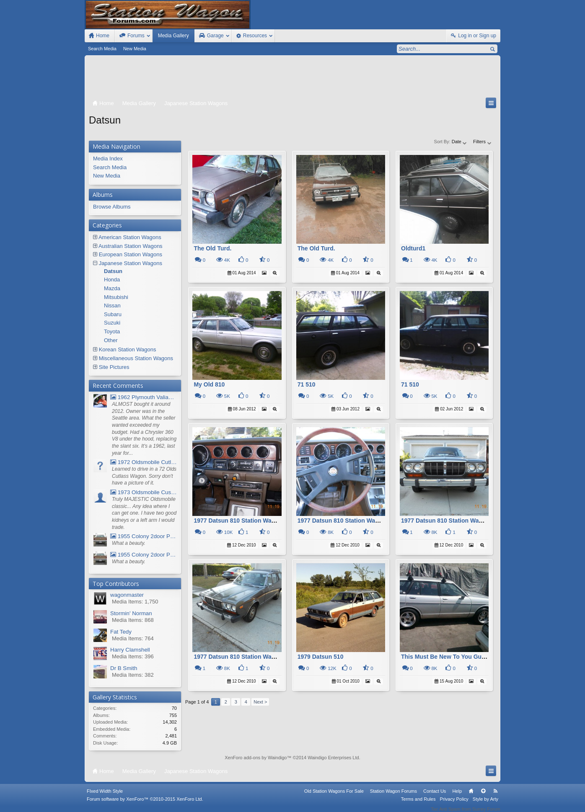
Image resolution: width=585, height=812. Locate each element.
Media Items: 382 (133, 675)
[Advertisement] (292, 78)
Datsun (113, 271)
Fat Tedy (121, 632)
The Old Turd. (212, 248)
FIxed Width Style (105, 796)
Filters (482, 141)
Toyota (112, 331)
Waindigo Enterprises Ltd (333, 757)
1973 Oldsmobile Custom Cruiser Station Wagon (143, 492)
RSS (495, 796)
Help (457, 796)
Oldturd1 (413, 248)
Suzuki (112, 323)
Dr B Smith (123, 668)
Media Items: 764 (133, 638)
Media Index (108, 158)
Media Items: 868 (133, 620)
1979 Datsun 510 (321, 656)
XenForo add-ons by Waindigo (256, 757)
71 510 (307, 384)
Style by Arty (485, 804)
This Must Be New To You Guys (444, 656)
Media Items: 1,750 (135, 601)
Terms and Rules (418, 804)
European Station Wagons (130, 254)
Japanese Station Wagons (130, 263)
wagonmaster (127, 595)
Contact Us (434, 796)
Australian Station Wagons (130, 246)
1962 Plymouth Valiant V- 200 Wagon (143, 397)
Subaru (113, 314)
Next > (260, 701)
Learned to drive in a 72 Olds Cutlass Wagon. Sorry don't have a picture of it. (144, 476)
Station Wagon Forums (393, 796)
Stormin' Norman (131, 613)
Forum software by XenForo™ (145, 804)
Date (460, 141)
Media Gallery (173, 36)
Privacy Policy (454, 804)
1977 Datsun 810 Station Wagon (238, 520)
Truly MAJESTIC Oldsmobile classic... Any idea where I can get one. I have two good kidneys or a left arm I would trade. (144, 513)
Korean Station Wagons (127, 349)
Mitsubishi (116, 297)
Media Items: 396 (133, 656)
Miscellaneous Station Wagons (136, 358)
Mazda (112, 288)
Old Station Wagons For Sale (334, 796)
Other (111, 340)
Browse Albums (112, 207)
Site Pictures (114, 367)
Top (483, 796)
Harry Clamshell (130, 650)
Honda (112, 279)
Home (471, 796)
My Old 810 (209, 384)
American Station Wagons (129, 237)
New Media (134, 48)
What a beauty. (128, 543)
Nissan (112, 305)
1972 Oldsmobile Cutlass (143, 462)
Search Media (102, 48)
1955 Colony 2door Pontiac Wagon (143, 536)
